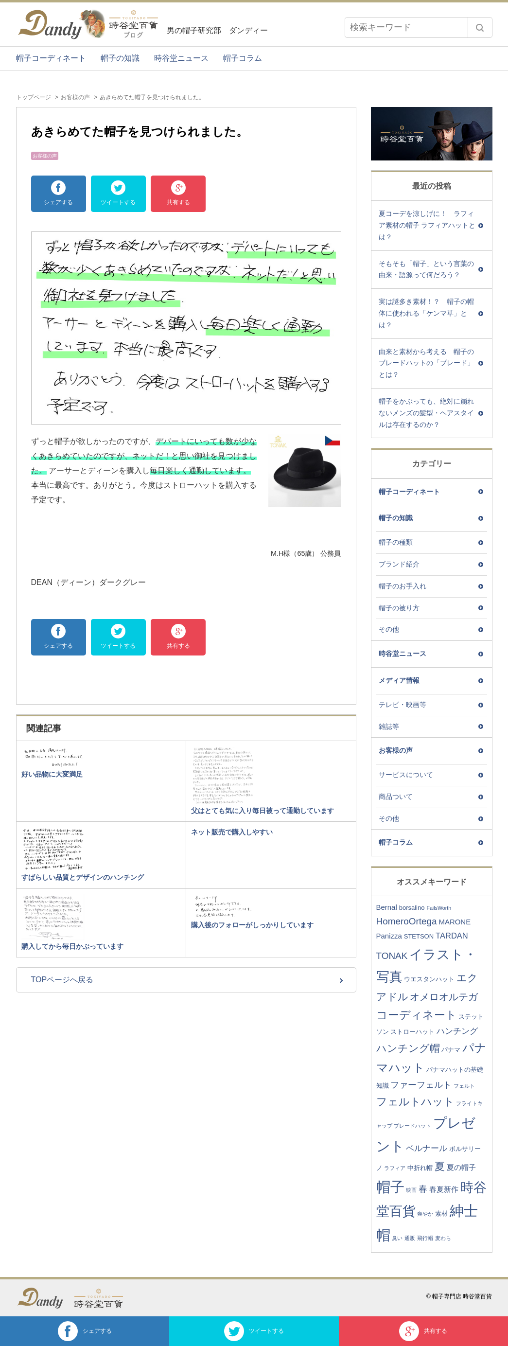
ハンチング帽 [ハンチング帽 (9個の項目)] (408, 1048)
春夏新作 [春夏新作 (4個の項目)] (443, 1189)
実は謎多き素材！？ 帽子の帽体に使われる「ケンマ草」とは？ (426, 313)
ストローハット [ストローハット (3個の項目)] (412, 1031)
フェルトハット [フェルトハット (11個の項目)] (415, 1102)
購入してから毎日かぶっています (72, 946)
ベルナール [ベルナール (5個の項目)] (426, 1148)
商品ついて (396, 796)
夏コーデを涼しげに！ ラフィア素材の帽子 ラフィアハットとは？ (427, 225)
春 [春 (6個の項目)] (423, 1189)
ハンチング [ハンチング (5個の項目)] (457, 1031)
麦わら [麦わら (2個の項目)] (443, 1238)
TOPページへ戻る (62, 979)
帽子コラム (242, 58)
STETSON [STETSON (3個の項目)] (419, 936)
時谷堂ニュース (181, 58)
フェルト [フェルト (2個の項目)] (464, 1086)
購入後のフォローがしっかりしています (252, 925)
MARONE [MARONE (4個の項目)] (454, 922)
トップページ (33, 97)
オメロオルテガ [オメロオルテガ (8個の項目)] (444, 997)
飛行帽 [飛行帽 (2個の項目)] (425, 1238)
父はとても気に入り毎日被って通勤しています (262, 811)
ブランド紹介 (399, 564)
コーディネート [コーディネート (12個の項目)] (416, 1015)
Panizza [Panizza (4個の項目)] (389, 936)
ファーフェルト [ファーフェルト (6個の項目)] (421, 1085)
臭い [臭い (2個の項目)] (397, 1238)
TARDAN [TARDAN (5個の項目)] (452, 935)
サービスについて (406, 775)
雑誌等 (389, 726)
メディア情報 (399, 680)
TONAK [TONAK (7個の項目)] (392, 956)
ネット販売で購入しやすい (232, 832)
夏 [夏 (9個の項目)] (440, 1166)
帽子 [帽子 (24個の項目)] (390, 1187)
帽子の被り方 (399, 608)
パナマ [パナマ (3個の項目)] (450, 1049)
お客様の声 (75, 97)
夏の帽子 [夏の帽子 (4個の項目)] (461, 1167)
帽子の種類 (396, 542)
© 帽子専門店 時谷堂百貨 (459, 1296)
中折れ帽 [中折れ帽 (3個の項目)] (420, 1167)
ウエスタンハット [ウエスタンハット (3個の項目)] (429, 979)
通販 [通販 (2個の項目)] (409, 1238)
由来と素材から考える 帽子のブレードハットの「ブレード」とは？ (426, 363)
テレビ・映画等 (402, 704)
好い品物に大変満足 (52, 774)
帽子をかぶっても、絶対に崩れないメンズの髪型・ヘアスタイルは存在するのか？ (426, 412)
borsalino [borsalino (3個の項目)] (412, 907)
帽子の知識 (120, 58)
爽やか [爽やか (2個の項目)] (425, 1214)
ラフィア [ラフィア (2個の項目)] (394, 1168)
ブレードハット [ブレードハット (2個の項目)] (412, 1126)
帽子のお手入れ (402, 586)
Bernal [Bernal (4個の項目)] (386, 907)
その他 (389, 629)
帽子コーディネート (51, 58)
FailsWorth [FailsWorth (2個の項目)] (438, 908)
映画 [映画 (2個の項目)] (411, 1190)
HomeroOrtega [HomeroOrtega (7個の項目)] (406, 921)
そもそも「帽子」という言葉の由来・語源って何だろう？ (426, 269)
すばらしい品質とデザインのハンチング (82, 877)
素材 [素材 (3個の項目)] (441, 1213)
